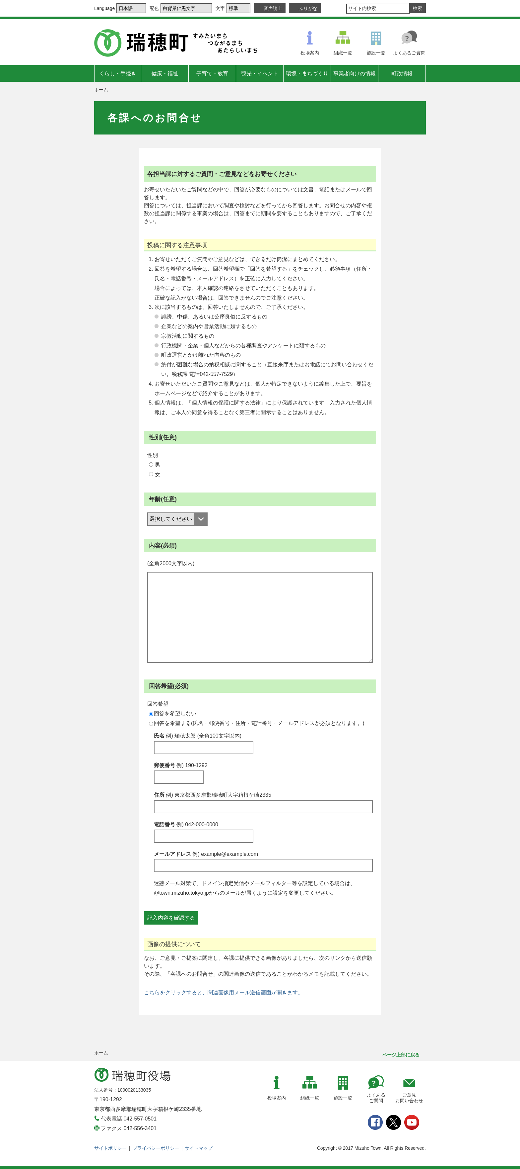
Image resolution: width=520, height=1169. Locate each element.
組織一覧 (343, 52)
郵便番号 (181, 765)
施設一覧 (376, 52)
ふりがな (308, 8)
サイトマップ (199, 1148)
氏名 (197, 736)
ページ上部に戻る (401, 1054)
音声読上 (273, 8)
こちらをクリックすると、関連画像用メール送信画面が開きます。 (223, 992)
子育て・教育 (212, 73)
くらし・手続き (117, 73)
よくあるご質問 (409, 52)
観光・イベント (259, 73)
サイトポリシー (110, 1148)
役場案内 (309, 52)
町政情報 (402, 73)
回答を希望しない (172, 713)
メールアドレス (206, 854)
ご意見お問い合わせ (409, 1097)
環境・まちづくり (307, 73)
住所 (212, 795)
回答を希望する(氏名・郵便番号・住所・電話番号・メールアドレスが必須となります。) (256, 723)
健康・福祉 (165, 73)
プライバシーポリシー (156, 1148)
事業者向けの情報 (354, 73)
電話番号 (186, 824)
